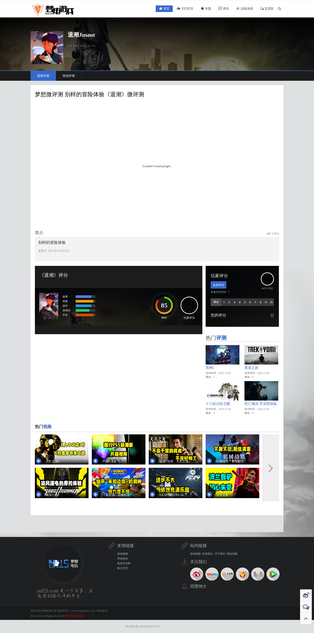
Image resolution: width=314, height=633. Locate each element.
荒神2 (210, 368)
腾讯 (273, 574)
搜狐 (257, 574)
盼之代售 (122, 568)
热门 (217, 338)
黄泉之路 (251, 368)
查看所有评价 (218, 292)
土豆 (227, 574)
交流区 (266, 8)
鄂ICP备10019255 (74, 616)
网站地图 (232, 553)
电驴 (242, 574)
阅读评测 (69, 75)
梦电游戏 (122, 558)
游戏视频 (122, 553)
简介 (39, 232)
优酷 (211, 574)
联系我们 (207, 553)
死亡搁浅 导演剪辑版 (260, 404)
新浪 (196, 574)
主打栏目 (179, 8)
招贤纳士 (198, 586)
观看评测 (43, 75)
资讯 (220, 8)
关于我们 (220, 553)
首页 (156, 8)
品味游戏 (242, 8)
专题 (201, 8)
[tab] (39, 232)
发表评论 (218, 285)
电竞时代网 (123, 563)
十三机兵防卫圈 (218, 404)
